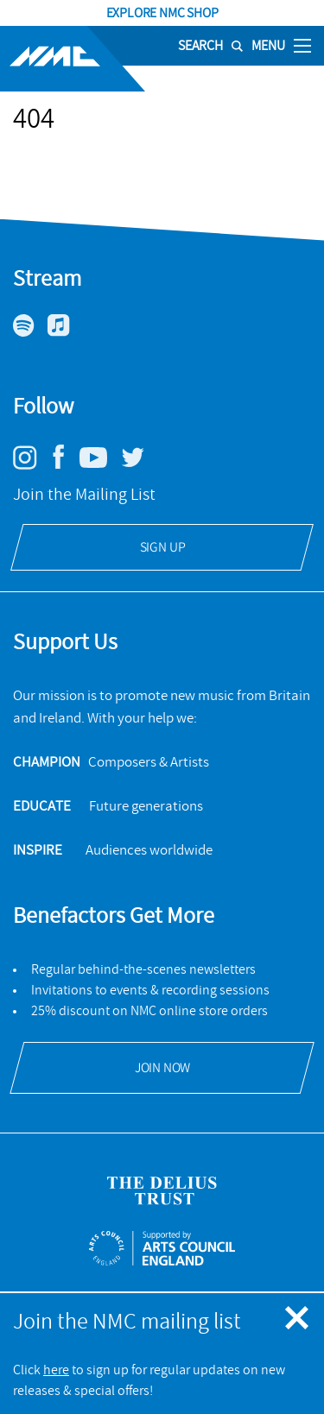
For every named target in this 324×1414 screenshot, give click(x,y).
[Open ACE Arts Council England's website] (162, 1248)
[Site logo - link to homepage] (72, 59)
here (56, 1370)
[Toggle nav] (302, 45)
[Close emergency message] (298, 1319)
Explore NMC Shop (162, 13)
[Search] (204, 46)
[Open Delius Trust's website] (162, 1191)
